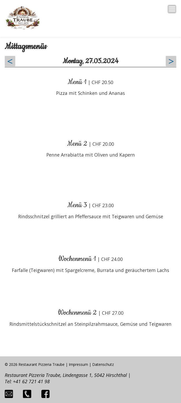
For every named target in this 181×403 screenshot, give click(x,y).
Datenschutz (103, 364)
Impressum (78, 364)
